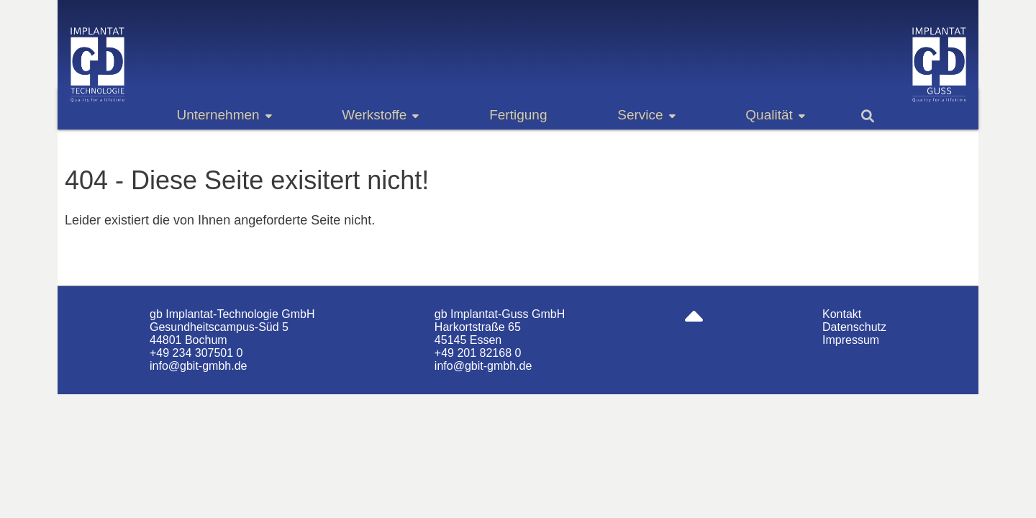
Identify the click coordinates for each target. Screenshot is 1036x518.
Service (646, 114)
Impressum (850, 340)
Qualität (774, 114)
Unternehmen (223, 114)
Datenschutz (854, 327)
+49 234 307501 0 (196, 353)
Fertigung (518, 114)
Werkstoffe (380, 114)
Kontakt (841, 314)
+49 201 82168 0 (478, 353)
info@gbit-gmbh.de (198, 366)
